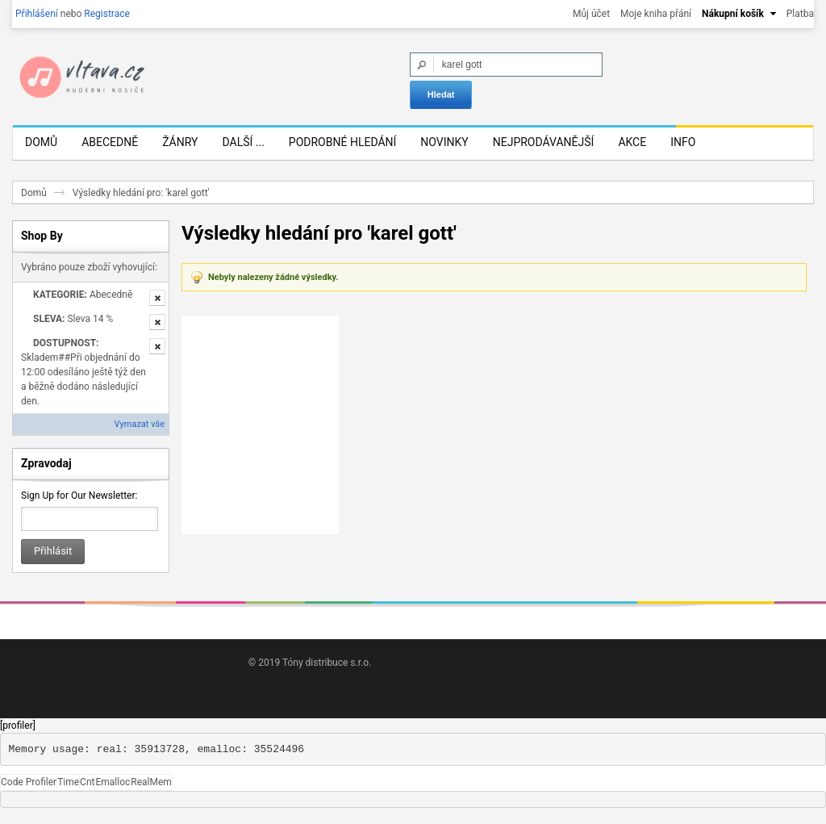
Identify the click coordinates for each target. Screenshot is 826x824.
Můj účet (591, 13)
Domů (34, 201)
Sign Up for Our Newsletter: (79, 503)
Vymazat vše (140, 432)
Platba (800, 13)
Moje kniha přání (655, 13)
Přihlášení (36, 13)
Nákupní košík (733, 13)
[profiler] (17, 733)
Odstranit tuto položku (157, 306)
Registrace (107, 13)
